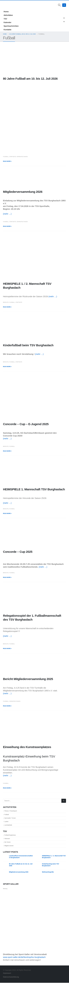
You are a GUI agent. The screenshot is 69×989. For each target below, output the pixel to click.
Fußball (6, 156)
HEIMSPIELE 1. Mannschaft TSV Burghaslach (34, 489)
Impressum (7, 979)
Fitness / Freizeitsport (13, 811)
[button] (59, 5)
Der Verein (8, 847)
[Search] (63, 801)
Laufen (7, 824)
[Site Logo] (6, 5)
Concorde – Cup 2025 (17, 551)
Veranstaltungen (22, 156)
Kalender (7, 22)
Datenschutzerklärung (11, 983)
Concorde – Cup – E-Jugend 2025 (26, 424)
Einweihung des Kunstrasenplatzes (27, 747)
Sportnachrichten (11, 26)
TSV (5, 19)
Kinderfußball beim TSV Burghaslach (28, 345)
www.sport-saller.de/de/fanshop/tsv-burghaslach (24, 963)
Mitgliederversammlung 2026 (22, 191)
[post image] (34, 59)
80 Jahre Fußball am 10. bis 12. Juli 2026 (30, 78)
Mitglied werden (10, 851)
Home (6, 12)
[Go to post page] (5, 863)
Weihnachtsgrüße (48, 878)
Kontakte (7, 30)
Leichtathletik (9, 828)
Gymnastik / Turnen (12, 820)
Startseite (12, 156)
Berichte (6, 302)
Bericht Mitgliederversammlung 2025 (28, 679)
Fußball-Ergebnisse (12, 839)
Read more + (7, 161)
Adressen (8, 843)
